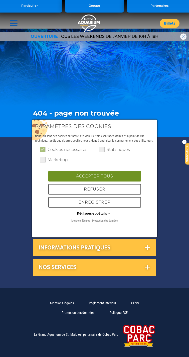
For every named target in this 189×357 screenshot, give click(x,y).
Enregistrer (94, 202)
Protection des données (105, 220)
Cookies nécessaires (63, 149)
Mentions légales (80, 220)
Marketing (54, 159)
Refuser (94, 189)
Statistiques (114, 149)
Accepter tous (94, 176)
